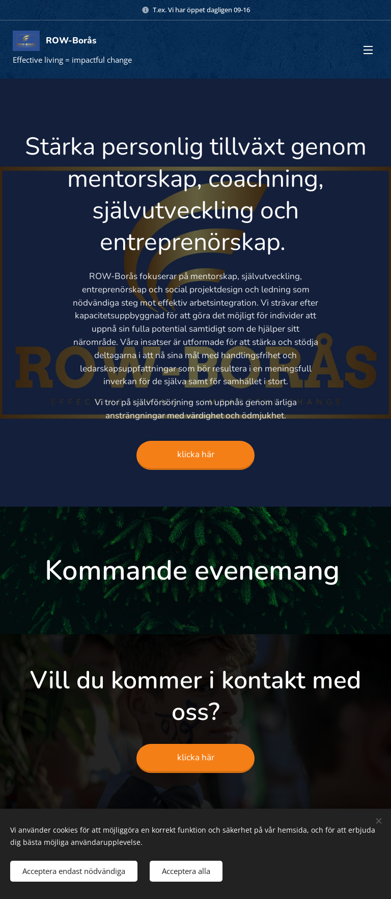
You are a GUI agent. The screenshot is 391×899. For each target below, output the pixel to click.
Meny (368, 50)
